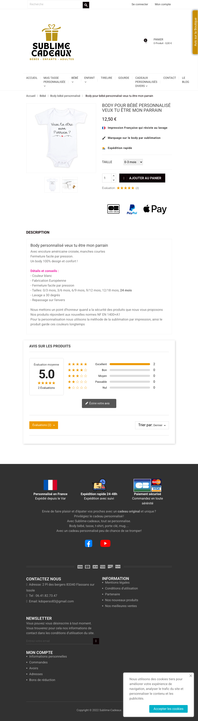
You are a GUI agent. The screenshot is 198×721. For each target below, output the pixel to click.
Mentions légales (117, 582)
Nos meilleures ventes (121, 606)
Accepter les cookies (168, 709)
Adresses (36, 674)
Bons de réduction (42, 680)
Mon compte (39, 652)
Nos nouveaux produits (121, 600)
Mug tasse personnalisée (54, 80)
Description (38, 233)
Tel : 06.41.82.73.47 (41, 596)
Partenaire (112, 594)
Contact (169, 78)
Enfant (89, 78)
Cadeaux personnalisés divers (146, 82)
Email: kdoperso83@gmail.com (50, 601)
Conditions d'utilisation (121, 588)
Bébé (74, 78)
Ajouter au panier (142, 178)
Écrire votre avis (97, 404)
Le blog (185, 80)
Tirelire (106, 78)
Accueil (32, 78)
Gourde (123, 78)
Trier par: (145, 425)
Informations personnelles (48, 656)
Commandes (38, 662)
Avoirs (33, 668)
